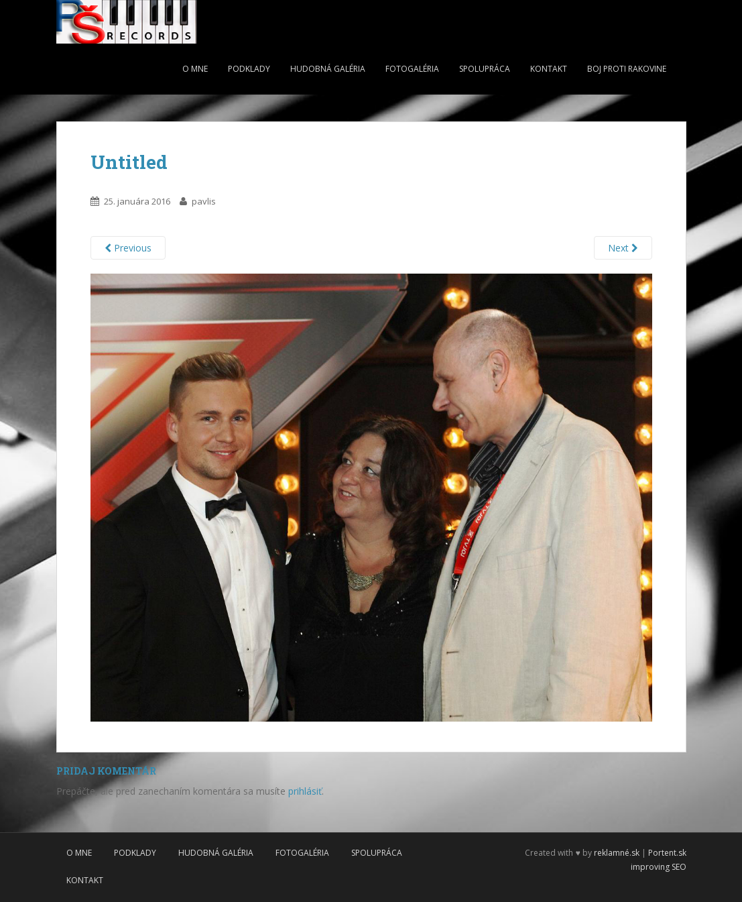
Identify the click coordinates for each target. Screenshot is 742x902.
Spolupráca (484, 68)
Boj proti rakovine (626, 68)
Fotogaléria (412, 68)
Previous (128, 247)
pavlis (204, 201)
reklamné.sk (616, 852)
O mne (195, 68)
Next (623, 247)
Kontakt (548, 68)
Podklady (249, 68)
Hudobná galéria (327, 68)
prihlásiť (305, 791)
